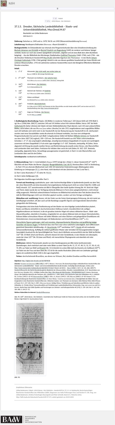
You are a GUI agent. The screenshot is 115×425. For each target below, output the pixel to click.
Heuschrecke (52, 227)
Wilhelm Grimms (80, 136)
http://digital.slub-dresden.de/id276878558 (36, 261)
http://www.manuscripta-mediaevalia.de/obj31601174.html (33, 268)
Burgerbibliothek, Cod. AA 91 (61, 164)
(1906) (71, 268)
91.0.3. (48, 173)
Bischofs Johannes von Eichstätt (26, 50)
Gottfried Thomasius (68, 55)
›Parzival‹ (45, 164)
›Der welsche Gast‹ (50, 78)
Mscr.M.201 (47, 58)
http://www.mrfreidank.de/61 (49, 108)
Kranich (43, 248)
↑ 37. (55, 18)
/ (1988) (41, 277)
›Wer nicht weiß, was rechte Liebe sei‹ (48, 71)
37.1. (37, 169)
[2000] (36, 115)
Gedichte (48, 91)
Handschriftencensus (43, 292)
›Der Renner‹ (45, 112)
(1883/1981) (32, 264)
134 (36, 176)
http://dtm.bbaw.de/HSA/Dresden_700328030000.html (66, 272)
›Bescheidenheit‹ (40, 104)
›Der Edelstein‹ (41, 84)
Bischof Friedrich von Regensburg (53, 50)
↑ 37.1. (47, 21)
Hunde (78, 227)
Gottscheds (18, 126)
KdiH (12, 3)
